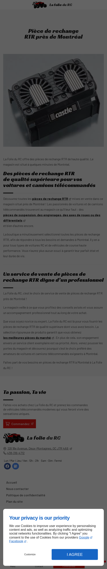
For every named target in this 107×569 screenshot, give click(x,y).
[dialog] (53, 537)
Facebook (16, 541)
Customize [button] (30, 554)
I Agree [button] (75, 554)
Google (84, 537)
